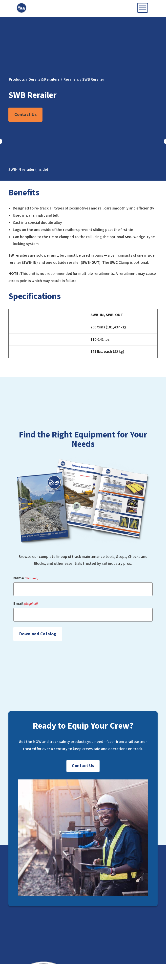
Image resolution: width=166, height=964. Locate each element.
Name (25, 578)
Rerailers (71, 79)
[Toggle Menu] (142, 7)
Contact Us (25, 115)
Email (25, 604)
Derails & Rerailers (44, 79)
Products (17, 79)
